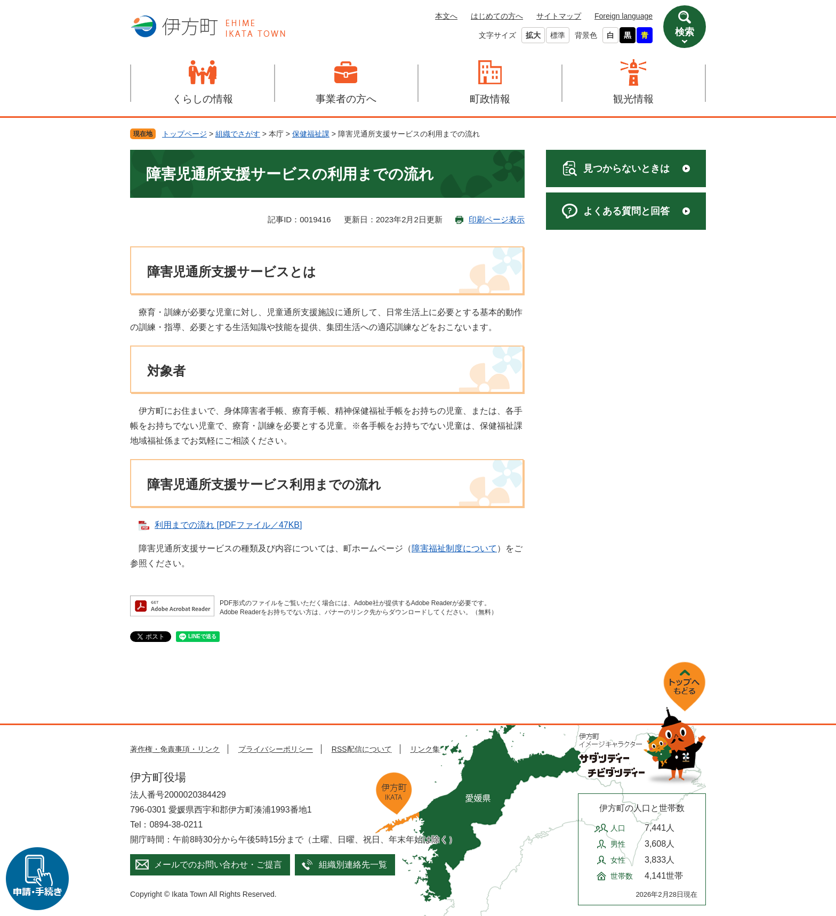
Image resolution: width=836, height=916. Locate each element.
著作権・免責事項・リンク (175, 749)
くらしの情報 (202, 99)
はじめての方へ (497, 16)
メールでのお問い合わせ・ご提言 (218, 864)
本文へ (446, 16)
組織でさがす (237, 134)
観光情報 (633, 99)
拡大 (533, 35)
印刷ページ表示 (497, 219)
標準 (557, 35)
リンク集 (425, 749)
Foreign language (623, 16)
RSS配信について (362, 749)
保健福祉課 (310, 134)
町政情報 (490, 99)
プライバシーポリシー (275, 749)
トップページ (184, 134)
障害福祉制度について (454, 548)
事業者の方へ (346, 99)
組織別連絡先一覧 (353, 864)
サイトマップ (558, 16)
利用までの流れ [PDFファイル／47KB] (228, 524)
